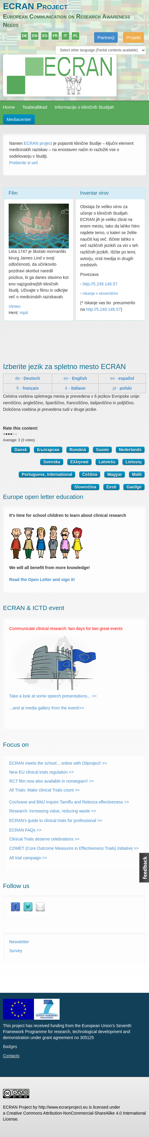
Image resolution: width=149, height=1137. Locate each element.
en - (75, 378)
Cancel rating (4, 434)
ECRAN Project (35, 6)
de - (27, 378)
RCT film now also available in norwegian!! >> (51, 781)
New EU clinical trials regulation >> (41, 772)
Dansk (20, 449)
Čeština (89, 474)
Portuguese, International (47, 474)
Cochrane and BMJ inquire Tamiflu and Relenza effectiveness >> (69, 802)
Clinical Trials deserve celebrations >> (44, 839)
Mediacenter (19, 119)
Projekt (133, 37)
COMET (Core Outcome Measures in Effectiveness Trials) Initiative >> (74, 848)
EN (35, 36)
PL (75, 36)
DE (24, 36)
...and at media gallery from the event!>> (46, 708)
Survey (15, 950)
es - (122, 378)
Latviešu (107, 462)
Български (48, 449)
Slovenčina (85, 487)
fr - (27, 388)
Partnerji (105, 37)
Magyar (114, 474)
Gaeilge (134, 487)
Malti (137, 474)
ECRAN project (38, 143)
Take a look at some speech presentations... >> (53, 696)
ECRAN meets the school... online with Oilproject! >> (58, 763)
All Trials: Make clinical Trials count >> (44, 790)
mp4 (24, 312)
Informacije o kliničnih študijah (84, 107)
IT (65, 36)
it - (75, 388)
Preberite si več (23, 162)
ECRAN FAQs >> (25, 830)
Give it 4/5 (14, 434)
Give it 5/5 (16, 434)
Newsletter (19, 941)
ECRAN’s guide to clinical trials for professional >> (55, 820)
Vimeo (14, 306)
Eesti (111, 487)
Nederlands (130, 449)
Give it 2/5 (9, 434)
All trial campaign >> (28, 857)
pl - (122, 388)
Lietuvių (133, 462)
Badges (10, 1046)
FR (55, 36)
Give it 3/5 (11, 434)
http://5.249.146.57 (100, 284)
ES (44, 36)
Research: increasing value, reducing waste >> (52, 811)
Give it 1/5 (6, 434)
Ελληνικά (79, 462)
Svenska (51, 462)
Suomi (102, 449)
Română (77, 449)
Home (9, 107)
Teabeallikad (34, 107)
